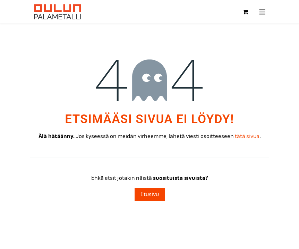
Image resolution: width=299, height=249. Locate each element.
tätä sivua (247, 136)
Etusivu (149, 194)
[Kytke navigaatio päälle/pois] (262, 12)
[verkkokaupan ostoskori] (246, 12)
